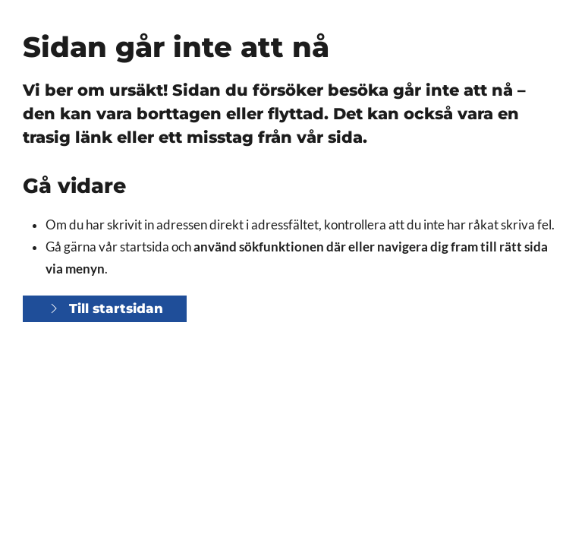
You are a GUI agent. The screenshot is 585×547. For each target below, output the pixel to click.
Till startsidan (104, 309)
